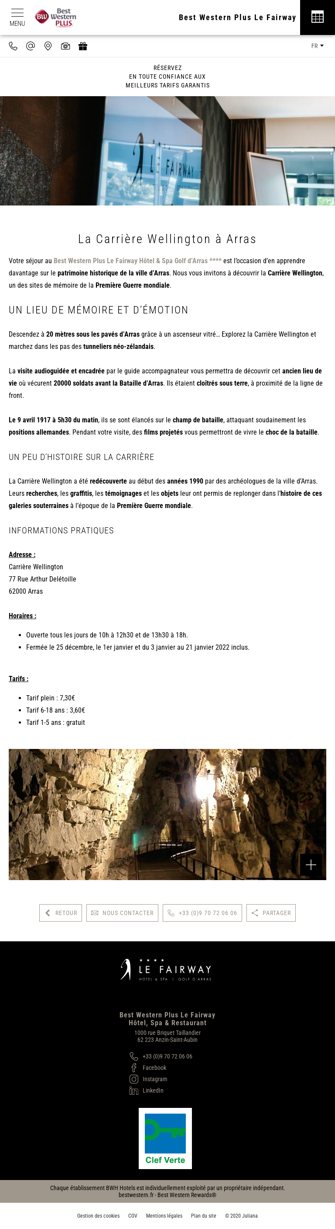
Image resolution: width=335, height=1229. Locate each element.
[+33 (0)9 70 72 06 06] (161, 1056)
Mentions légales (164, 1216)
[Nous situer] (48, 46)
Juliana (250, 1216)
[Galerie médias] (65, 46)
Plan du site (203, 1216)
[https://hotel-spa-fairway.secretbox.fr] (83, 46)
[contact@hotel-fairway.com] (30, 46)
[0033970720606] (13, 46)
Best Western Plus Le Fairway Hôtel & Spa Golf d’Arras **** (138, 261)
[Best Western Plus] (60, 17)
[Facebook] (161, 1067)
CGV (132, 1216)
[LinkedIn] (161, 1090)
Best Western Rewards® (186, 1194)
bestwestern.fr (136, 1194)
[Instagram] (161, 1079)
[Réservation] (317, 17)
